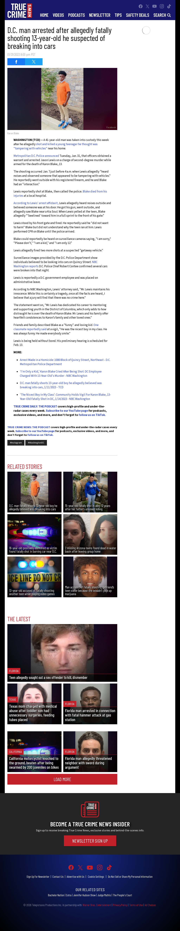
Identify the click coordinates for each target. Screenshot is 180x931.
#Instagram (16, 443)
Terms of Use (136, 905)
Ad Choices (150, 905)
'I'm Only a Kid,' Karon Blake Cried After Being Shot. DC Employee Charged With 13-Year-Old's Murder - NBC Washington (61, 374)
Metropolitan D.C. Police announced (36, 156)
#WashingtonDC (36, 443)
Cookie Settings (96, 876)
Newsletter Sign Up (90, 841)
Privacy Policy (120, 905)
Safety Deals (137, 15)
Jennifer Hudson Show (84, 895)
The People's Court (122, 895)
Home (44, 15)
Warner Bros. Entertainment (96, 905)
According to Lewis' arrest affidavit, (36, 203)
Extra (68, 895)
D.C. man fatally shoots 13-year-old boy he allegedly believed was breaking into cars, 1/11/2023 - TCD (61, 385)
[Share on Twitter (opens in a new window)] (34, 61)
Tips (118, 15)
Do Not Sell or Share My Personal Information (130, 876)
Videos (58, 15)
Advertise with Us (75, 876)
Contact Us (58, 876)
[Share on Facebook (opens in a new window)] (16, 61)
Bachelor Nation (56, 895)
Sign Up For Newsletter (38, 876)
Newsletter (99, 15)
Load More (62, 779)
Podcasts (76, 15)
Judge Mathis (104, 895)
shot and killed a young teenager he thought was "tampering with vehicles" (56, 146)
